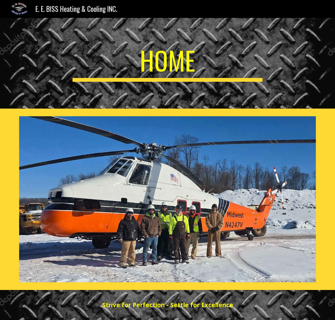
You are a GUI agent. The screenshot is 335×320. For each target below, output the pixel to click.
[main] (167, 63)
